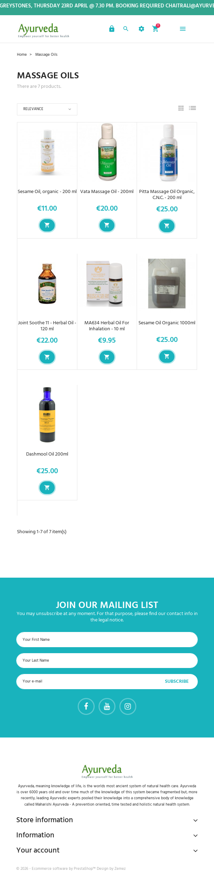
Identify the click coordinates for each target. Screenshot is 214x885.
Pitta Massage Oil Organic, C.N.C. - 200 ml (167, 194)
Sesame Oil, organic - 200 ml (47, 191)
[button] (110, 30)
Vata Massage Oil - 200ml (106, 191)
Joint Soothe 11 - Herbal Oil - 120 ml (47, 326)
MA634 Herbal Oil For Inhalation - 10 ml (106, 326)
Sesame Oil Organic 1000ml (166, 323)
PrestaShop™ (85, 869)
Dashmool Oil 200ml (47, 454)
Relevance (33, 109)
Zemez (120, 869)
